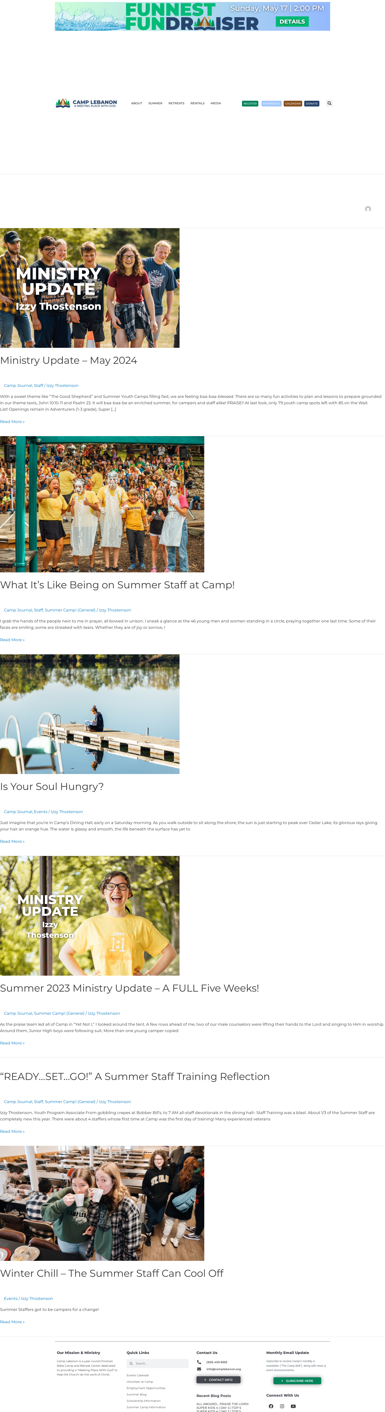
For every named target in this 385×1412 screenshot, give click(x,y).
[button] (329, 103)
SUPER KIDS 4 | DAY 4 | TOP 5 (218, 1408)
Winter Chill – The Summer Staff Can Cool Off (111, 1273)
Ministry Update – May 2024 (68, 360)
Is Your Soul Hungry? (52, 786)
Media (217, 103)
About (137, 103)
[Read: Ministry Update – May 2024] (90, 287)
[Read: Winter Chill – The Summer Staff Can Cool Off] (102, 1203)
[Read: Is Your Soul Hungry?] (90, 713)
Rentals (198, 103)
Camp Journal (18, 385)
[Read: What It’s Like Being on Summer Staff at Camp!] (102, 504)
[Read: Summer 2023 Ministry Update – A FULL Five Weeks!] (90, 915)
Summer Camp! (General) (70, 610)
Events (40, 811)
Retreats (177, 103)
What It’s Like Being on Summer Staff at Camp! (117, 585)
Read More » (12, 421)
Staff (38, 385)
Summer (156, 103)
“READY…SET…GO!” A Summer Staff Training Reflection (135, 1076)
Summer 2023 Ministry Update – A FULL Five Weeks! (129, 988)
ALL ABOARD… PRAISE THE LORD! (222, 1404)
